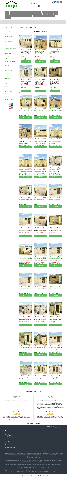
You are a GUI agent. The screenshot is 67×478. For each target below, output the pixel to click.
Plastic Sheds (8, 53)
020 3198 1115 (34, 3)
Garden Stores (8, 81)
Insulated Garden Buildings (10, 48)
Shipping (42, 450)
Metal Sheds (8, 50)
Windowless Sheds (9, 75)
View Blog (60, 432)
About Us (15, 450)
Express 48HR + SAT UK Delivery (9, 42)
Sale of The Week (8, 36)
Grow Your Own (8, 99)
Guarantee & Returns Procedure (33, 450)
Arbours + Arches (8, 88)
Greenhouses (8, 94)
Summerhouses (8, 58)
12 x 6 (15, 22)
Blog (11, 450)
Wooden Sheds (9, 22)
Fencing (7, 86)
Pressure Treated (9, 45)
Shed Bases (7, 96)
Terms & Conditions (22, 450)
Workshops (7, 31)
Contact (58, 450)
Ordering (46, 450)
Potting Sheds (8, 56)
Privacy (54, 450)
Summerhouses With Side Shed (10, 62)
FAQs (51, 450)
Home (8, 450)
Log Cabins (7, 65)
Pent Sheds (7, 73)
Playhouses (7, 68)
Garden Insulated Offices (10, 33)
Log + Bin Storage (8, 91)
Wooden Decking (8, 70)
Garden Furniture (8, 83)
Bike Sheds (7, 78)
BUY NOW (26, 61)
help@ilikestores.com (11, 447)
